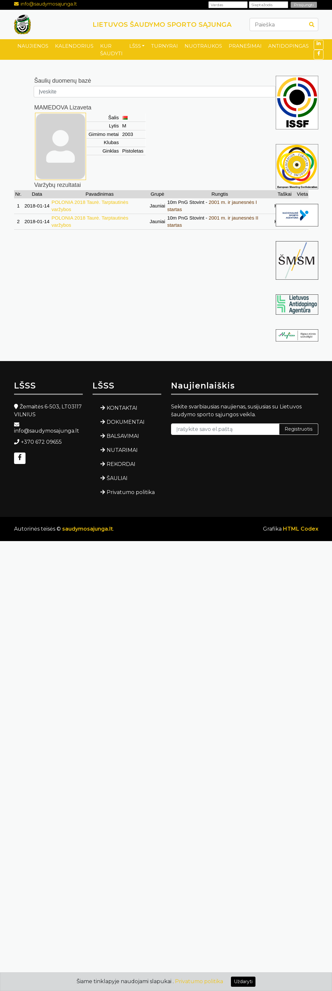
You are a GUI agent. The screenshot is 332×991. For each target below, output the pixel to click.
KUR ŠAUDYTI (111, 50)
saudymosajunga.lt (87, 529)
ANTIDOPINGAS (288, 46)
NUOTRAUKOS (203, 46)
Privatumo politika (131, 492)
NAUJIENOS (32, 46)
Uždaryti (243, 981)
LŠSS (135, 46)
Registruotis (298, 429)
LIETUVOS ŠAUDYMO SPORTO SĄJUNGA (162, 24)
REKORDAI (121, 464)
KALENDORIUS (74, 46)
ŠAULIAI (117, 478)
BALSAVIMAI (123, 436)
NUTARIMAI (122, 450)
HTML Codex (300, 529)
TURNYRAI (164, 46)
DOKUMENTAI (126, 422)
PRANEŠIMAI (245, 46)
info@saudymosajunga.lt (49, 4)
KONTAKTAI (122, 408)
